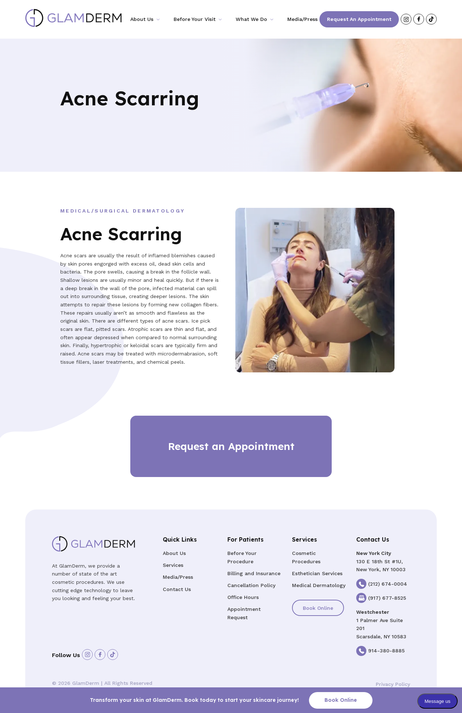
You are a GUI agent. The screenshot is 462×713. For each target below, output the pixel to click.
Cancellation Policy (251, 585)
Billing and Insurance (253, 573)
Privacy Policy (393, 684)
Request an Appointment (359, 19)
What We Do (251, 19)
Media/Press (302, 19)
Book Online (318, 608)
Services (173, 565)
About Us (141, 19)
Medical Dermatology (318, 585)
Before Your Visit (194, 19)
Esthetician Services (317, 573)
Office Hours (243, 597)
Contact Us (177, 589)
